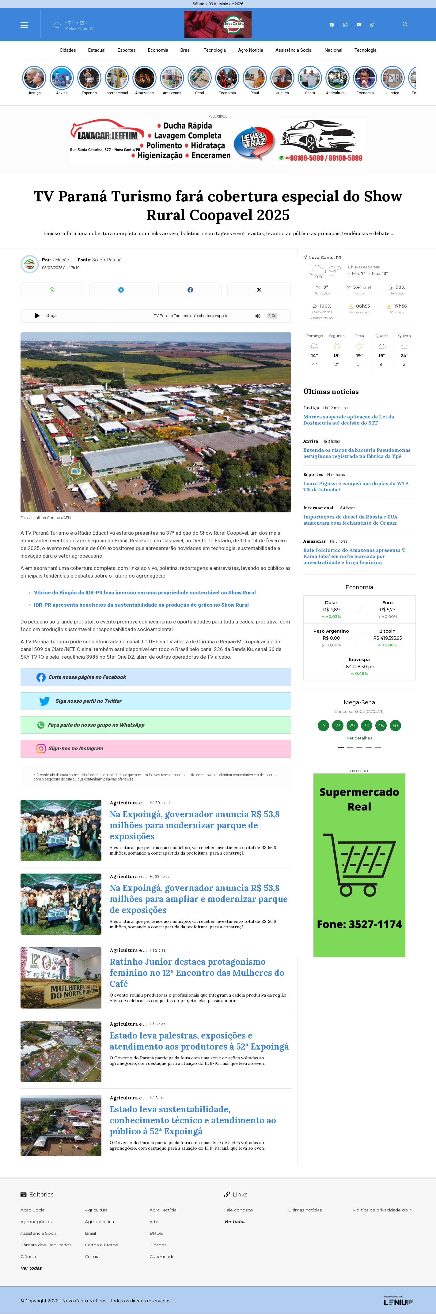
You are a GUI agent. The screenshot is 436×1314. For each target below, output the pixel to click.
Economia (158, 50)
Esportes (127, 50)
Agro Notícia (250, 50)
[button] (341, 748)
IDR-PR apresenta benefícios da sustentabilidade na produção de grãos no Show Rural (141, 605)
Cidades (68, 50)
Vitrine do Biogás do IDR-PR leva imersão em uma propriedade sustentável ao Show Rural (145, 593)
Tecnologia (215, 50)
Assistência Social (294, 50)
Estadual (96, 50)
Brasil (185, 50)
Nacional (333, 50)
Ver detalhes (359, 738)
